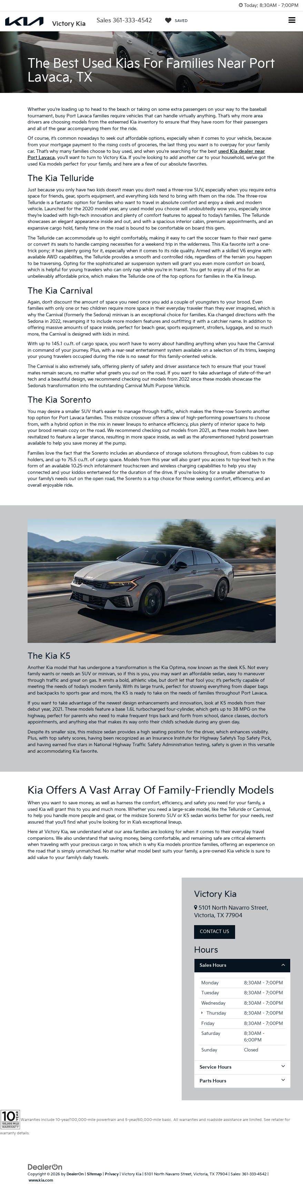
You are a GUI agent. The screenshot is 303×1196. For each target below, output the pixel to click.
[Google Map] (91, 989)
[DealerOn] (45, 1166)
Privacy (112, 1174)
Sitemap (94, 1174)
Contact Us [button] (214, 931)
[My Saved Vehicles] (176, 20)
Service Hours (242, 1067)
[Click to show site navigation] (292, 20)
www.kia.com (41, 1180)
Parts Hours (242, 1081)
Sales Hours (242, 965)
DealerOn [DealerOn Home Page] (75, 1174)
